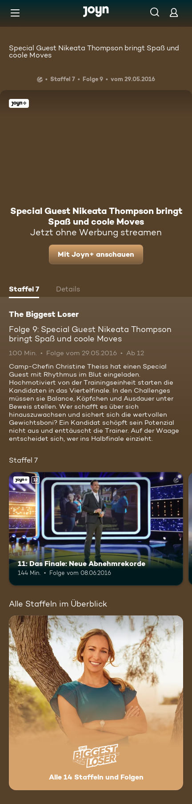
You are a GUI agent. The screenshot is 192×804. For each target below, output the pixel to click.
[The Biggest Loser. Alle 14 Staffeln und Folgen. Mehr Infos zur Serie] (96, 702)
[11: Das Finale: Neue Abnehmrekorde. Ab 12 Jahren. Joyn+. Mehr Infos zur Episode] (96, 529)
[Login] (174, 12)
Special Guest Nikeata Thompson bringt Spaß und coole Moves (94, 51)
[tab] (24, 290)
